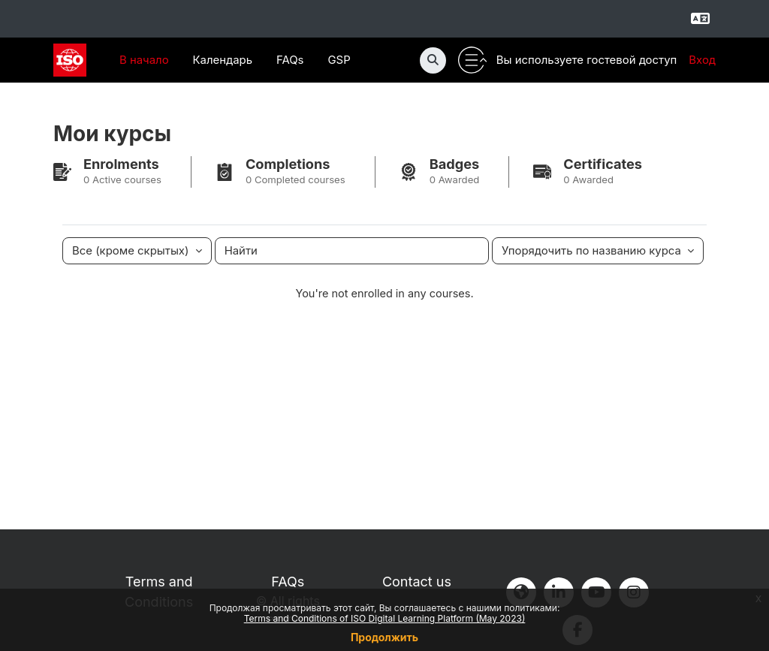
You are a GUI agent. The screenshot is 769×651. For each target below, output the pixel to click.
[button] (433, 60)
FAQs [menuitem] (290, 60)
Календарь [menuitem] (222, 60)
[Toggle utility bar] (472, 60)
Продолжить (384, 637)
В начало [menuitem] (144, 60)
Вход (702, 60)
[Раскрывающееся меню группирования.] (137, 251)
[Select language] (700, 19)
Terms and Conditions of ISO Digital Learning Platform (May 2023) (385, 618)
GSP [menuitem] (338, 60)
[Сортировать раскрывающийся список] (598, 251)
